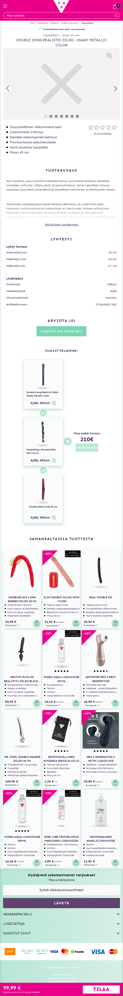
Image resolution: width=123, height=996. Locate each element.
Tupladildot (87, 23)
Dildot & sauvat (70, 23)
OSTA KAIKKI (87, 447)
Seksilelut (43, 23)
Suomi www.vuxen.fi (61, 981)
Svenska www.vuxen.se (61, 978)
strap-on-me (70, 35)
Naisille (55, 23)
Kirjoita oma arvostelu (61, 331)
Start (32, 23)
